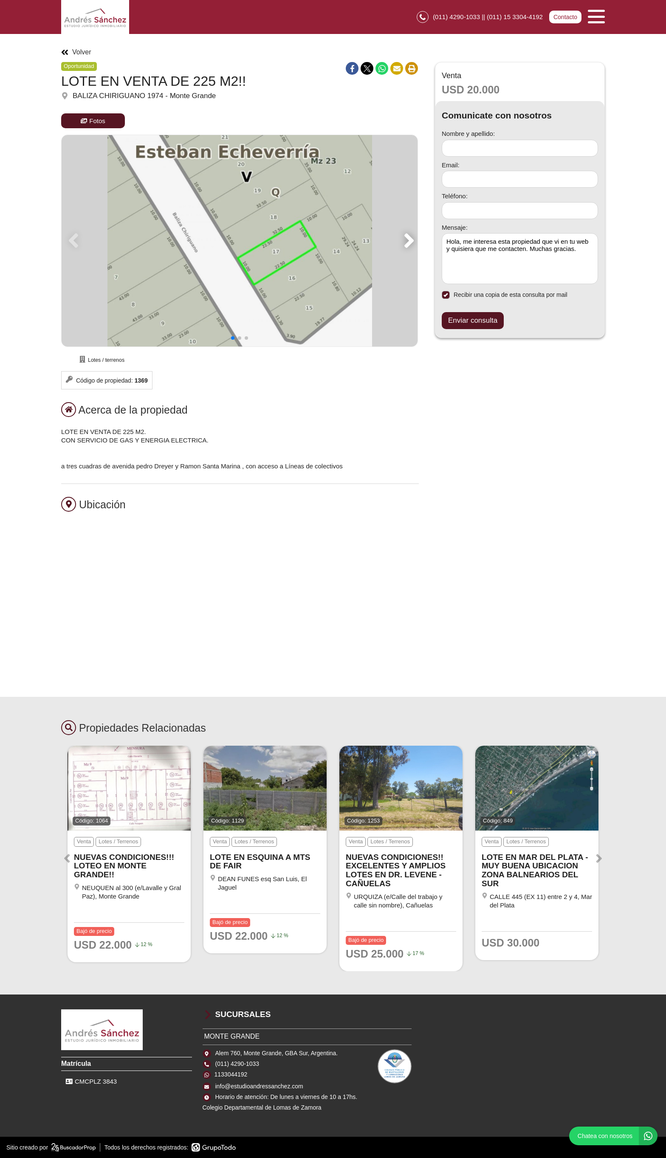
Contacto (565, 17)
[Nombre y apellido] (520, 148)
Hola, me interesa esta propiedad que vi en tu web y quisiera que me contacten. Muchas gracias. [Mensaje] (520, 258)
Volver (76, 52)
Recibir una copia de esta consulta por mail (504, 295)
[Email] (520, 179)
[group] (240, 241)
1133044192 (231, 1074)
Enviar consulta (472, 320)
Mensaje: (455, 227)
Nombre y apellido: (468, 133)
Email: (451, 165)
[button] (407, 240)
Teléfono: (455, 196)
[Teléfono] (520, 210)
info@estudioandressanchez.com (259, 1086)
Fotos (93, 120)
